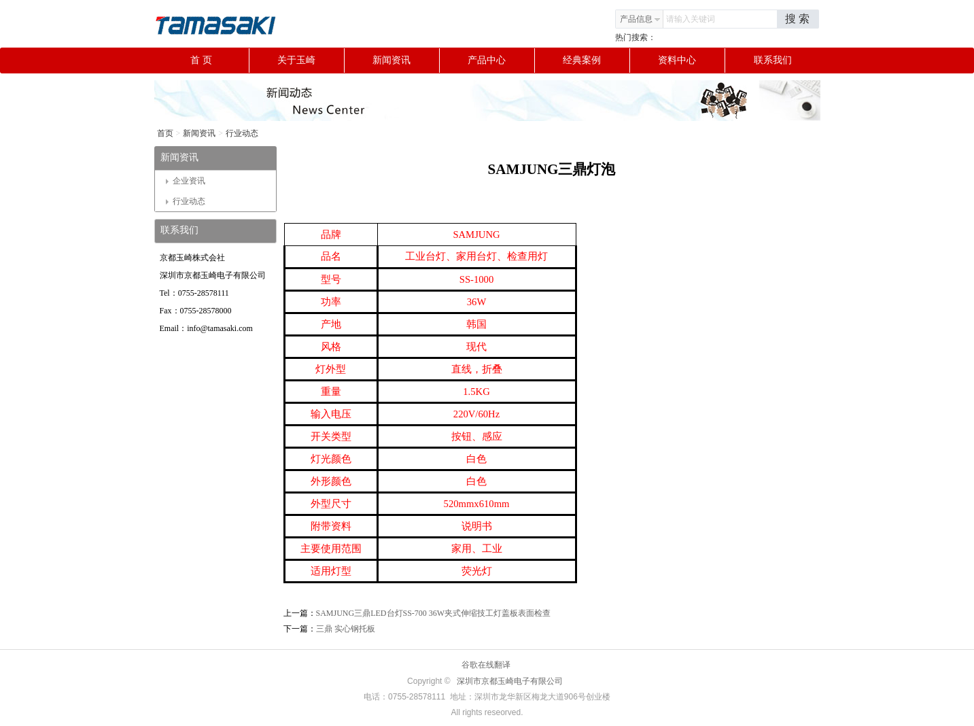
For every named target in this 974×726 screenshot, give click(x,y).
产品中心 (501, 60)
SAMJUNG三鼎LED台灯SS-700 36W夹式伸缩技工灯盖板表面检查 (433, 613)
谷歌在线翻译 (486, 665)
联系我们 (773, 60)
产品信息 (640, 19)
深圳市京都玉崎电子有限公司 (510, 681)
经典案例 (596, 60)
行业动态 (242, 133)
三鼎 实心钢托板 (345, 629)
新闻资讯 (406, 60)
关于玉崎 (311, 60)
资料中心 (691, 60)
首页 (165, 133)
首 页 (219, 60)
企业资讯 (185, 181)
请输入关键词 (690, 19)
